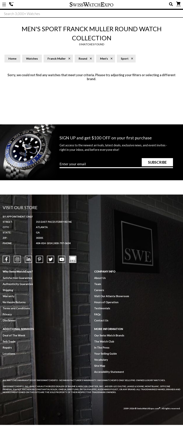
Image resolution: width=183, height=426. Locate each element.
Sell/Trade (9, 342)
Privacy (7, 315)
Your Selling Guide (105, 354)
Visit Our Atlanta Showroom (111, 297)
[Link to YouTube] (61, 260)
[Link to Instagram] (17, 260)
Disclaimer (9, 321)
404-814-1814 (11, 4)
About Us (100, 279)
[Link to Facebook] (6, 260)
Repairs (7, 348)
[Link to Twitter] (50, 260)
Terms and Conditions (16, 309)
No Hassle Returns (14, 303)
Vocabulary (101, 360)
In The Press (102, 348)
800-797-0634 (62, 244)
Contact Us (101, 321)
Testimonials (102, 309)
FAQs (97, 315)
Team (97, 285)
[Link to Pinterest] (39, 260)
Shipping (8, 291)
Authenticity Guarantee (18, 285)
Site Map (99, 366)
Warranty (9, 297)
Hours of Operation (106, 303)
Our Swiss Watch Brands (109, 336)
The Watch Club (104, 342)
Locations (9, 354)
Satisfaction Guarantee (17, 279)
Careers (99, 291)
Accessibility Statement (109, 372)
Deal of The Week (14, 336)
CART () (178, 4)
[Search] (91, 14)
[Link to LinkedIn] (28, 260)
